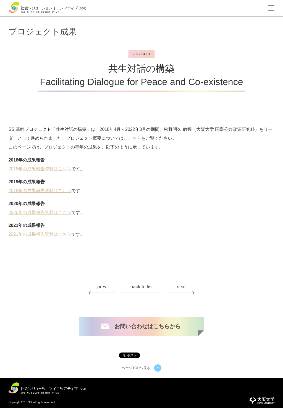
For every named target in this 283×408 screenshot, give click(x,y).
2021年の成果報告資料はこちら (40, 234)
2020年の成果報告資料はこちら (40, 212)
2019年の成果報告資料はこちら (40, 191)
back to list (141, 286)
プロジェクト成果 (43, 31)
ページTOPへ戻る (136, 368)
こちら (134, 138)
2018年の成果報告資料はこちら (40, 169)
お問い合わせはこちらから (147, 326)
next (181, 286)
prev (101, 286)
